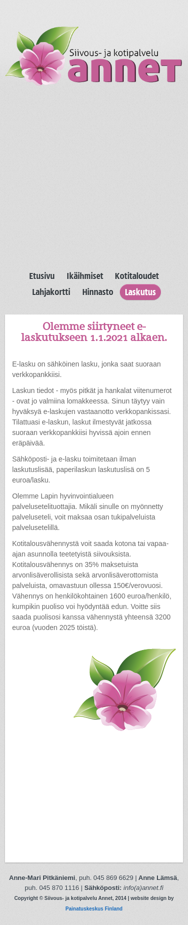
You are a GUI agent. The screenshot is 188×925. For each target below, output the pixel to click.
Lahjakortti (51, 292)
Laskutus (140, 292)
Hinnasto (97, 292)
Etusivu (42, 276)
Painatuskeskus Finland (94, 909)
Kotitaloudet (137, 276)
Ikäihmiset (85, 276)
